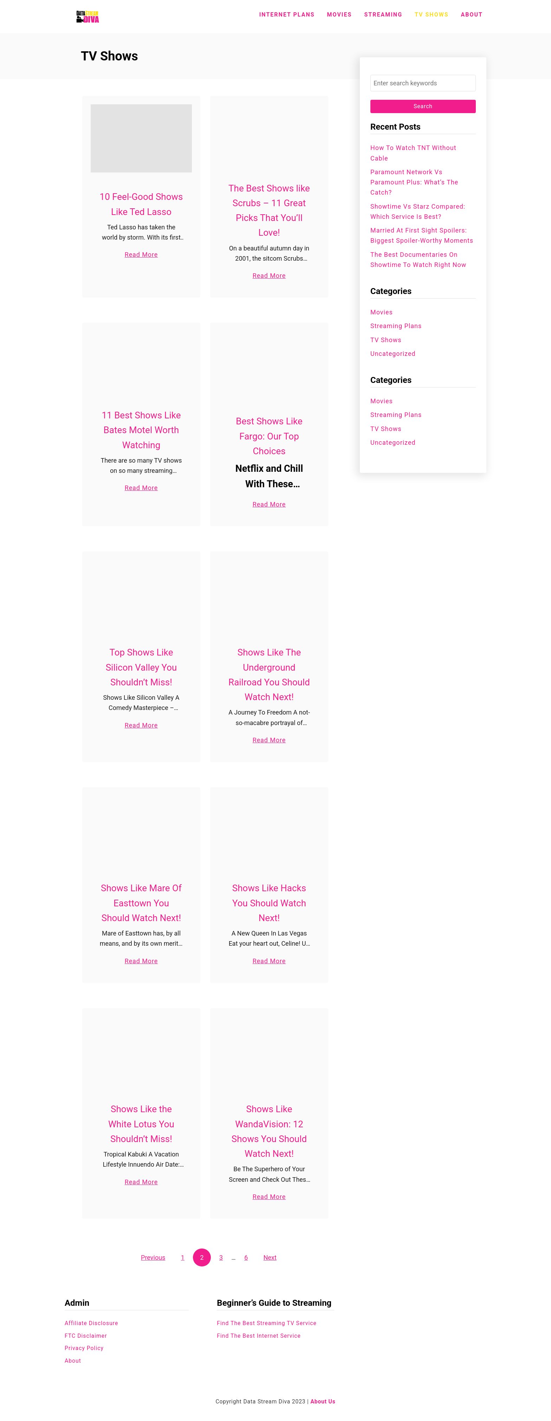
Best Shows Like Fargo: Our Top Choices (269, 436)
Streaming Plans (396, 326)
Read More (141, 254)
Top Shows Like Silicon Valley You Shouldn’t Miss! (141, 667)
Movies (381, 312)
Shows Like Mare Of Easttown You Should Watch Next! (141, 903)
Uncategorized (393, 353)
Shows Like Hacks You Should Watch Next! (269, 903)
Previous (153, 1257)
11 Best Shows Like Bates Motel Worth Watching (141, 430)
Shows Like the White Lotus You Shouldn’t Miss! (141, 1124)
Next (270, 1257)
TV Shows (386, 340)
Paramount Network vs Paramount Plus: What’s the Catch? (414, 182)
